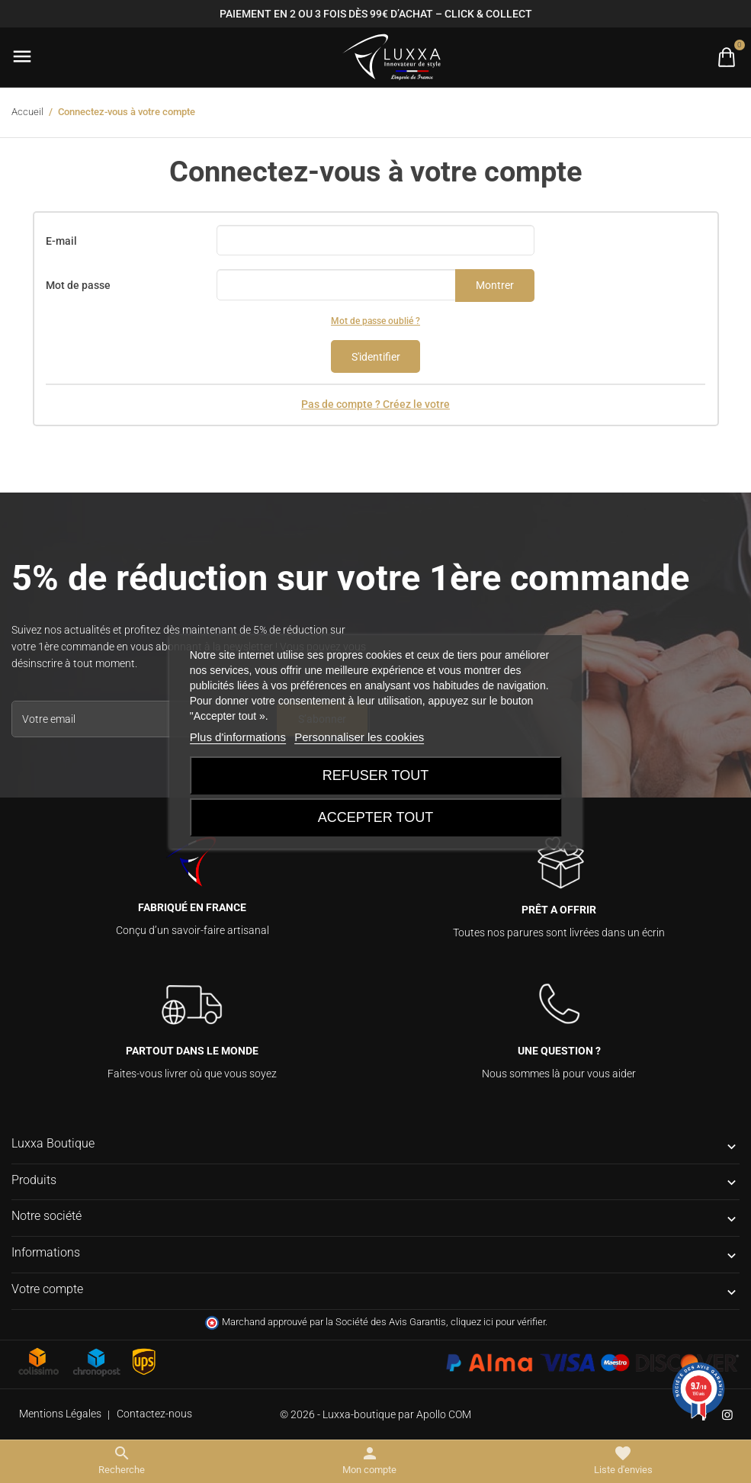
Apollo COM (443, 1414)
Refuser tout (375, 775)
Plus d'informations (238, 736)
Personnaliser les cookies (359, 736)
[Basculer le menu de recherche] (121, 1461)
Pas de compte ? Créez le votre (375, 404)
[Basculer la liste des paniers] (726, 57)
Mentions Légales (60, 1414)
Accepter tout (375, 817)
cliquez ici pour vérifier (498, 1321)
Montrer (495, 285)
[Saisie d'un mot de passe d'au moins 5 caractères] (337, 284)
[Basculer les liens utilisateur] (369, 1461)
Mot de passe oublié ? (375, 321)
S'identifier (375, 357)
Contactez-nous (154, 1414)
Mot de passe (78, 285)
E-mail (61, 241)
